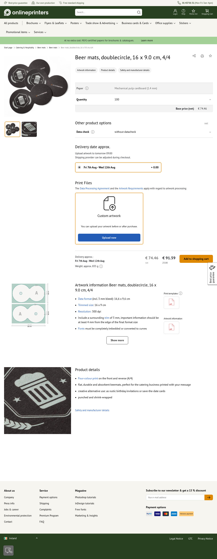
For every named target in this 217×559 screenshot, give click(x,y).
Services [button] (38, 32)
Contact (8, 521)
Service (44, 490)
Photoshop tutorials (85, 497)
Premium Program (49, 515)
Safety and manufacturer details (134, 70)
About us (9, 490)
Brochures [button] (32, 23)
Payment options (48, 497)
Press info (9, 503)
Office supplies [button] (164, 23)
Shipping (44, 503)
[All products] (14, 23)
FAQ (42, 521)
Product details (108, 70)
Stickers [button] (183, 23)
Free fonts (80, 509)
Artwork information (86, 70)
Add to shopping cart (196, 258)
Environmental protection (18, 515)
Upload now (109, 237)
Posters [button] (75, 23)
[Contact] (8, 550)
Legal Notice (176, 538)
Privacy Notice (205, 538)
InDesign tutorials (84, 503)
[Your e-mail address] (175, 497)
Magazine (80, 490)
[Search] (105, 12)
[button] (37, 86)
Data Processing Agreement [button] (95, 188)
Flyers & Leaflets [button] (54, 23)
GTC (190, 538)
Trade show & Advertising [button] (100, 23)
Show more (117, 340)
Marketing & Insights (86, 515)
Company (9, 497)
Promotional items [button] (16, 32)
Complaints (45, 509)
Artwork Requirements (131, 188)
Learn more (147, 40)
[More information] (93, 132)
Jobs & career (11, 509)
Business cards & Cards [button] (135, 23)
